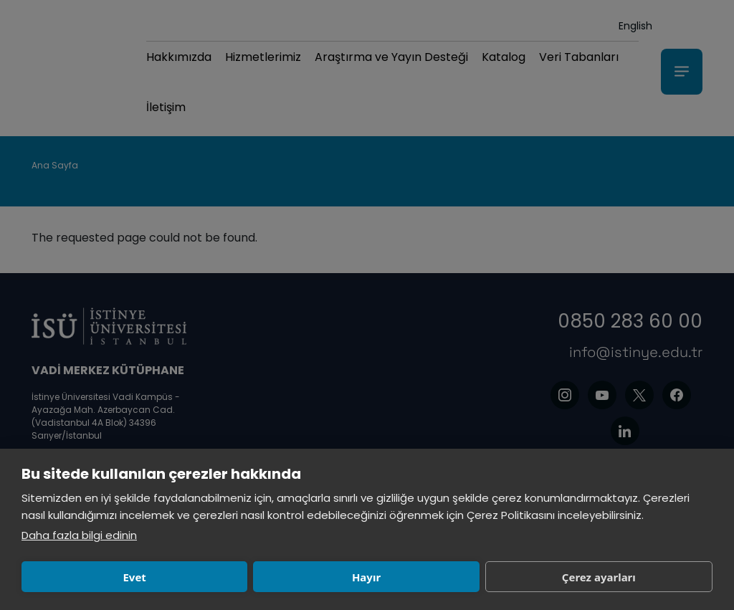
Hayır (230, 577)
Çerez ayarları (373, 577)
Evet (89, 577)
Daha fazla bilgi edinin (79, 535)
